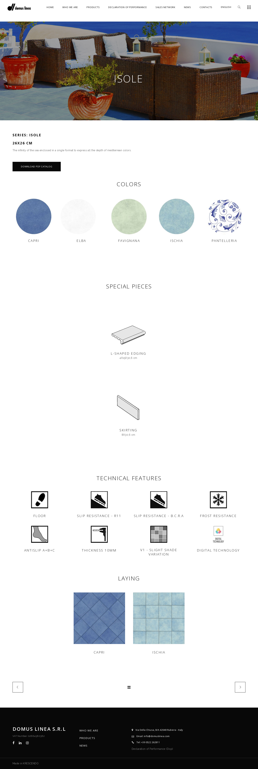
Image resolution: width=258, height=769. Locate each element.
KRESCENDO (31, 763)
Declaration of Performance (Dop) (152, 748)
